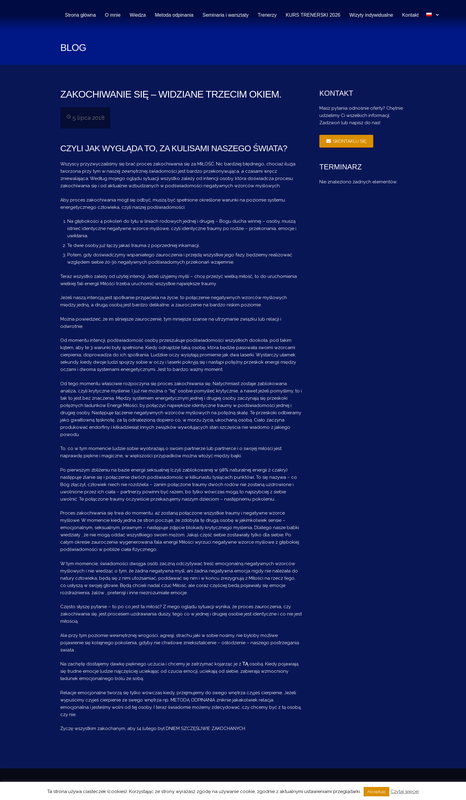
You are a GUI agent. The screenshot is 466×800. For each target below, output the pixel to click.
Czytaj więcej (405, 791)
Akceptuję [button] (376, 791)
